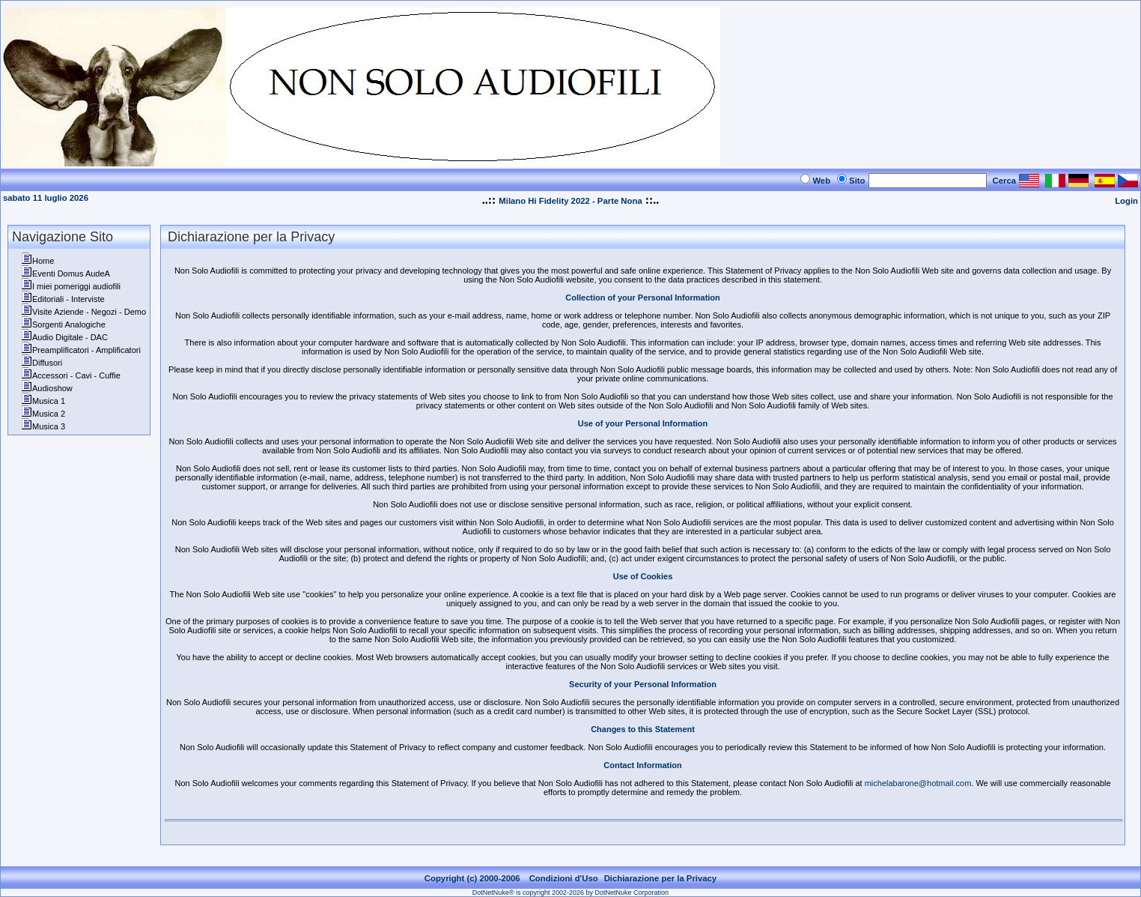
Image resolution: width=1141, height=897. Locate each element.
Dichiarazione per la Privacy (660, 878)
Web (821, 180)
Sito (857, 180)
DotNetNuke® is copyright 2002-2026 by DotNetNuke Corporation (570, 892)
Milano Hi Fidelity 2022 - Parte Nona (570, 200)
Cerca (1005, 180)
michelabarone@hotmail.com (918, 783)
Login (1126, 200)
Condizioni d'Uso (563, 878)
